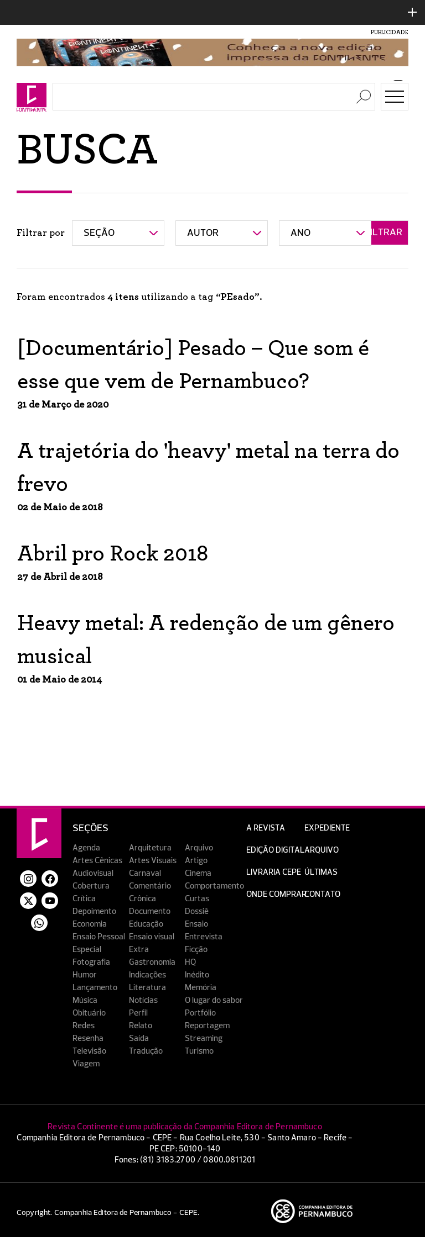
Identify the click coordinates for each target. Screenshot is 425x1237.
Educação (146, 924)
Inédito (197, 975)
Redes (83, 1026)
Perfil (138, 1013)
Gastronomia (152, 962)
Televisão (89, 1051)
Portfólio (200, 1013)
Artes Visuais (153, 861)
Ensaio (196, 924)
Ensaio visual (151, 937)
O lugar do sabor (214, 1000)
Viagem (86, 1064)
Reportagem (207, 1026)
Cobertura (91, 886)
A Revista (265, 828)
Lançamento (94, 988)
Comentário (150, 886)
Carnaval (145, 873)
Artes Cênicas (97, 861)
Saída (139, 1038)
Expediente (327, 828)
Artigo (196, 861)
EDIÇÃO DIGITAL (275, 850)
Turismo (199, 1051)
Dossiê (197, 911)
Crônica (142, 899)
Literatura (147, 988)
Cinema (198, 873)
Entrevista (203, 937)
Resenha (87, 1038)
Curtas (197, 899)
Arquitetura (150, 848)
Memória (200, 988)
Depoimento (94, 911)
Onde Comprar (276, 894)
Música (84, 1000)
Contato (322, 894)
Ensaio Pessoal (98, 937)
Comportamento (214, 886)
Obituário (89, 1013)
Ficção (196, 949)
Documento (149, 911)
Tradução (146, 1051)
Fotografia (91, 962)
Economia (89, 924)
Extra (139, 949)
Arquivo (199, 848)
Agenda (86, 848)
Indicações (147, 975)
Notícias (143, 1000)
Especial (86, 949)
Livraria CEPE (273, 872)
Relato (140, 1026)
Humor (84, 975)
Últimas (321, 872)
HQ (190, 962)
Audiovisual (92, 873)
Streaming (203, 1038)
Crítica (84, 899)
